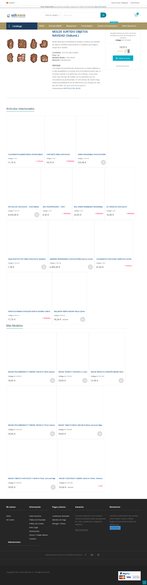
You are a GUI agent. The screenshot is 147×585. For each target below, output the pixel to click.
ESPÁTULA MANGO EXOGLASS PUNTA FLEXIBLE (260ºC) (29, 311)
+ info (100, 486)
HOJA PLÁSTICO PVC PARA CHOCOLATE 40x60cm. (27, 259)
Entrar (8, 516)
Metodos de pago (59, 520)
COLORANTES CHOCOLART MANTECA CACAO (113, 259)
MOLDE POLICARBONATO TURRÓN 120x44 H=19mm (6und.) (31, 372)
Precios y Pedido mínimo (38, 535)
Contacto (32, 539)
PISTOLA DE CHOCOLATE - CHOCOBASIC (23, 207)
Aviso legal (33, 527)
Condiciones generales (60, 516)
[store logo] (17, 15)
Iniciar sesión (116, 3)
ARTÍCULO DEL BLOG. (72, 88)
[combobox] (82, 15)
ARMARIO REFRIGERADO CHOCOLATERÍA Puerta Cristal (71, 259)
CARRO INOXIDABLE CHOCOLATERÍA (92, 154)
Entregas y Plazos (59, 524)
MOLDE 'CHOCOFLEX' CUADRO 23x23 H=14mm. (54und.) (80, 478)
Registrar (125, 3)
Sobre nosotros (35, 516)
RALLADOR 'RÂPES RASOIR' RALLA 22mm (69, 311)
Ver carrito (10, 520)
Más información (100, 7)
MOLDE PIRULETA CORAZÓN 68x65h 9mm (107, 372)
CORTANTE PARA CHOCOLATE (58, 154)
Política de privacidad (37, 520)
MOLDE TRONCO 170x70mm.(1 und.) (72, 372)
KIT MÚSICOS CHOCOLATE (117, 207)
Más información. (81, 530)
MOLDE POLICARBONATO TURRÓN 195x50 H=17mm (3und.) (31, 425)
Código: (10, 158)
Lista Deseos (135, 3)
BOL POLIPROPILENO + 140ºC (54, 207)
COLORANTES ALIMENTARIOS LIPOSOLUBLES (25, 154)
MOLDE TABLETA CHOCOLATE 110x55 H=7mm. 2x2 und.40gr (31, 478)
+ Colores (39, 161)
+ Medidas (70, 161)
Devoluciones (34, 531)
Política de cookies (36, 524)
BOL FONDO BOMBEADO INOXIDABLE (88, 207)
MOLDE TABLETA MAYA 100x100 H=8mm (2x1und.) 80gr (80, 425)
